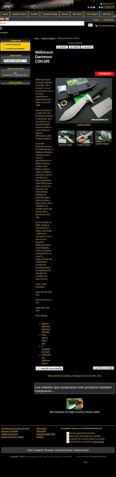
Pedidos (34, 14)
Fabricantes (15, 55)
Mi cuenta (77, 14)
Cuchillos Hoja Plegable (14, 49)
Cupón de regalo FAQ (46, 434)
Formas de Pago (50, 14)
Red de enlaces (15, 82)
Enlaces (40, 437)
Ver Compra (92, 14)
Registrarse (109, 19)
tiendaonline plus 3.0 (33, 457)
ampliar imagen (65, 144)
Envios (65, 14)
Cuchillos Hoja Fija (12, 44)
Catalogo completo (48, 38)
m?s (85, 462)
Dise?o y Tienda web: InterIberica (57, 457)
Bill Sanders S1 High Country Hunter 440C (75, 412)
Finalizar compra (81, 450)
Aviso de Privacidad (9, 431)
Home (30, 450)
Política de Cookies (9, 434)
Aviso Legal (41, 428)
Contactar (38, 450)
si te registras (98, 442)
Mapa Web (41, 431)
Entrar (96, 19)
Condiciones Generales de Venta (15, 428)
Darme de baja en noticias (12, 437)
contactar (106, 14)
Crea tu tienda (83, 457)
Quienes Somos (19, 14)
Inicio (5, 14)
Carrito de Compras (63, 450)
